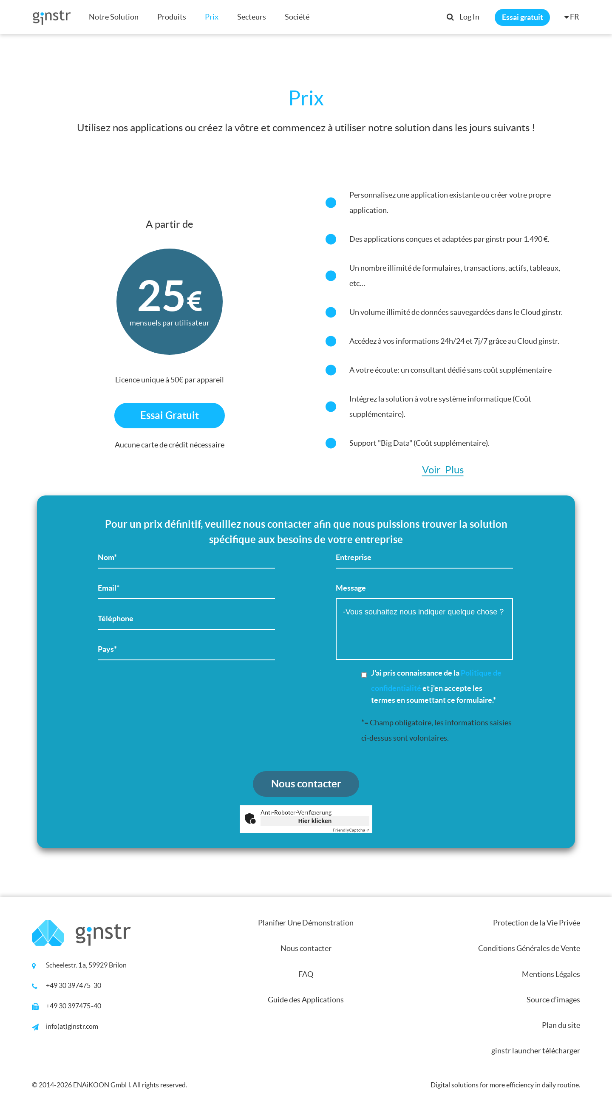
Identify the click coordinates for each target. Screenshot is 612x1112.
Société (297, 16)
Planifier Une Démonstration (306, 922)
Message (424, 625)
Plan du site (561, 1025)
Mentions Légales (551, 974)
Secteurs (251, 16)
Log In (469, 16)
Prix (211, 16)
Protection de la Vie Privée (536, 922)
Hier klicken (315, 821)
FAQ (305, 974)
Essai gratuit (522, 17)
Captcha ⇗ (351, 830)
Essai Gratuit (169, 415)
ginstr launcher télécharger (535, 1050)
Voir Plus (443, 470)
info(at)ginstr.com (72, 1026)
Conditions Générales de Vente (529, 948)
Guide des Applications (306, 999)
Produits (171, 16)
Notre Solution (114, 16)
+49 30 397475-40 (73, 1006)
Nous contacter (306, 948)
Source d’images (553, 999)
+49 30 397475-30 (73, 985)
